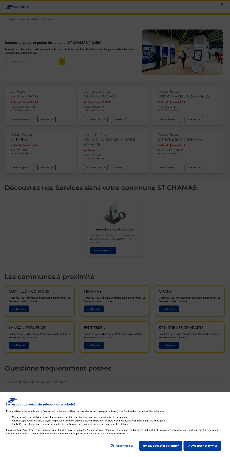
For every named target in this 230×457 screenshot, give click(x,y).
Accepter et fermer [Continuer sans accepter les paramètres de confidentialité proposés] (204, 445)
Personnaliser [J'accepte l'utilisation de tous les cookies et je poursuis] (124, 445)
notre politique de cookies (114, 433)
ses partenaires (59, 411)
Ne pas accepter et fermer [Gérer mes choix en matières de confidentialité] (161, 445)
